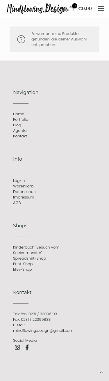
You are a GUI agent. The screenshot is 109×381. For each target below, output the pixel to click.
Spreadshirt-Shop (29, 258)
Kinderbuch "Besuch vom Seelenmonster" (36, 250)
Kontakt (20, 136)
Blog (17, 125)
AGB (17, 202)
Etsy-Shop (22, 269)
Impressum (23, 197)
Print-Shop (23, 264)
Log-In (19, 180)
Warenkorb (23, 186)
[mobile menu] (101, 9)
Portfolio (20, 119)
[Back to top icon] (101, 372)
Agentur (20, 130)
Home (18, 114)
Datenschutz (24, 191)
